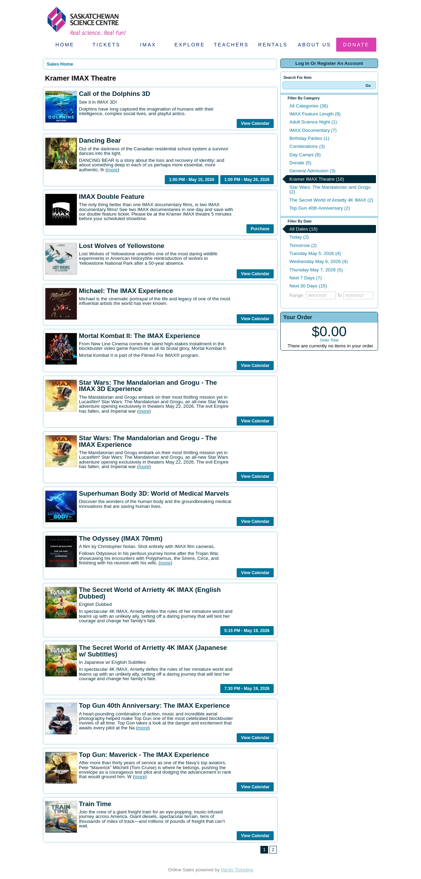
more (112, 169)
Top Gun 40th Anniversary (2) (319, 208)
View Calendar (255, 123)
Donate (356, 44)
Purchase (260, 228)
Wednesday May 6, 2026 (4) (318, 261)
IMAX (148, 44)
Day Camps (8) (305, 154)
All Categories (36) (308, 105)
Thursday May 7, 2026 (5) (316, 269)
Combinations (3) (307, 146)
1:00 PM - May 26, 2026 (246, 179)
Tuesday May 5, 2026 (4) (315, 253)
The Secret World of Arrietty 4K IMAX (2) (331, 200)
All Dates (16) (303, 229)
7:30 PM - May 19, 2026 (246, 688)
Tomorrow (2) (303, 245)
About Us (314, 44)
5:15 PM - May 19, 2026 (246, 630)
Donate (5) (300, 162)
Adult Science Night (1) (313, 122)
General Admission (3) (312, 170)
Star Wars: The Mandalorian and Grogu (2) (330, 189)
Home (65, 44)
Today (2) (299, 237)
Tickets (106, 44)
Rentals (273, 44)
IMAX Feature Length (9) (315, 114)
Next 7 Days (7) (305, 277)
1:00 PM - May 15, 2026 (191, 179)
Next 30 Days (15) (308, 285)
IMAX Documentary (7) (313, 130)
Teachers (231, 44)
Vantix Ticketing (237, 869)
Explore (190, 44)
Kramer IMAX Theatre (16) (316, 179)
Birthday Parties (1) (309, 138)
